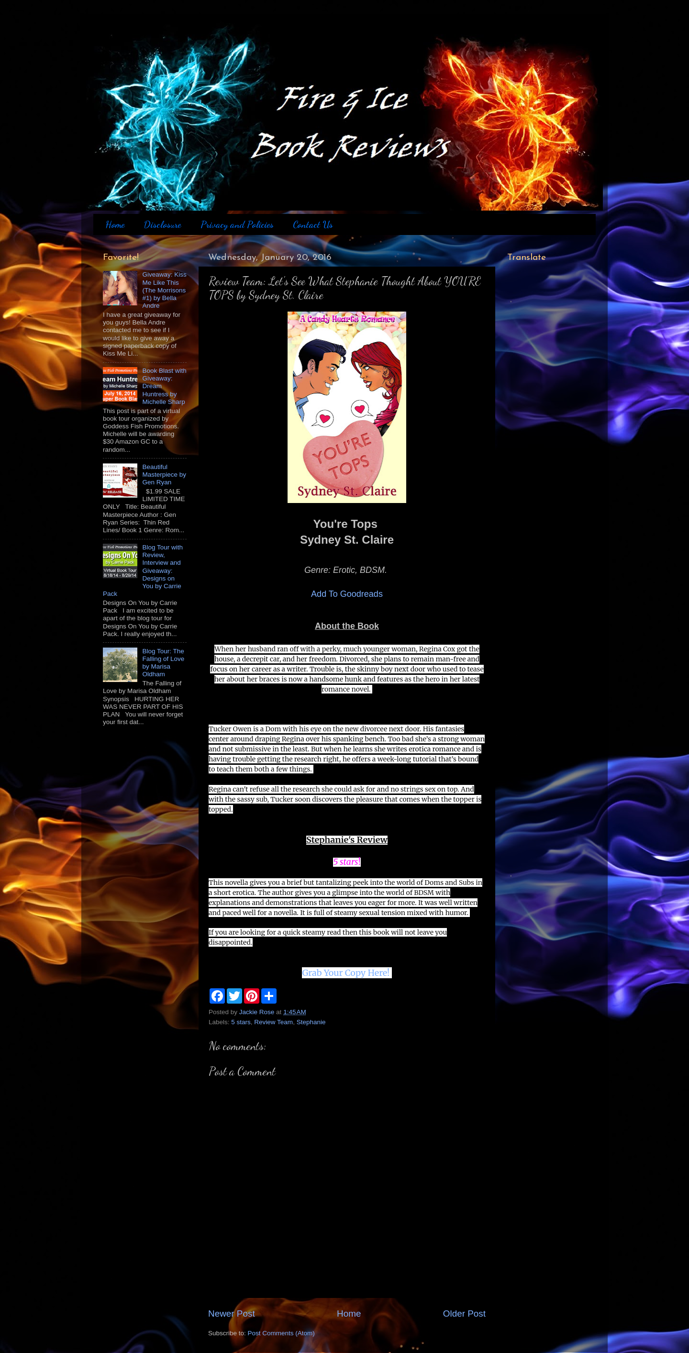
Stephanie (311, 1022)
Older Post (464, 1313)
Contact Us (313, 224)
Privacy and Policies (237, 224)
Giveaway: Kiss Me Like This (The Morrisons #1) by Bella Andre (164, 290)
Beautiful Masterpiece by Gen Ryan (164, 474)
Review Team (273, 1022)
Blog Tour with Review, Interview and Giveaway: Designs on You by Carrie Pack (143, 570)
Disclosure (162, 224)
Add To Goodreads (347, 594)
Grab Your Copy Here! (346, 972)
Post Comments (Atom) (281, 1333)
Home (114, 224)
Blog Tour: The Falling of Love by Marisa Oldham (163, 663)
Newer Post (231, 1313)
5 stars (241, 1022)
